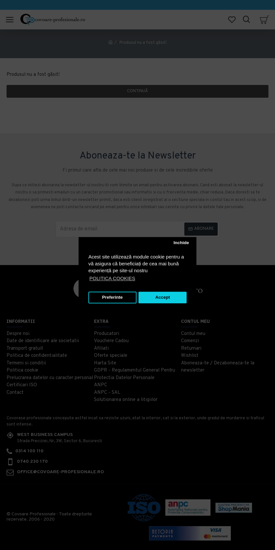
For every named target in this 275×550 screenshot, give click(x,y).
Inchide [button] (181, 243)
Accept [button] (162, 297)
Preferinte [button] (112, 297)
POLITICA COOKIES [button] (112, 278)
